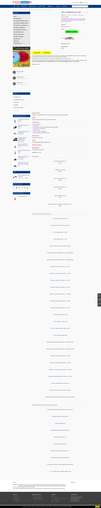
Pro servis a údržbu (18, 36)
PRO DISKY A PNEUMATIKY (19, 27)
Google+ (74, 15)
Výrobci (15, 93)
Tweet (64, 15)
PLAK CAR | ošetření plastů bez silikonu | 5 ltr (60, 383)
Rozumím (97, 506)
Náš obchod (16, 498)
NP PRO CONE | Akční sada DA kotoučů (23, 176)
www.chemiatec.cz (56, 500)
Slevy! (15, 16)
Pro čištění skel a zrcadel (20, 29)
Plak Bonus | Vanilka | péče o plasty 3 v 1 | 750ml (60, 287)
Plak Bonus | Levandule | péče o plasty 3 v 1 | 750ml (60, 273)
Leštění (78, 500)
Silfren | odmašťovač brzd (60, 423)
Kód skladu (63, 17)
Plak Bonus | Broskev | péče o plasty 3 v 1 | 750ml (60, 300)
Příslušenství (17, 38)
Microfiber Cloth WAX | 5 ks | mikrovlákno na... (23, 132)
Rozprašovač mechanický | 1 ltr (60, 161)
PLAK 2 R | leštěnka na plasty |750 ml (24, 151)
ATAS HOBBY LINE (17, 97)
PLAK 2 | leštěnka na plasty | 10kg (60, 321)
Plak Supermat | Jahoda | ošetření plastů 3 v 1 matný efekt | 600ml (60, 259)
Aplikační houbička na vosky (60, 195)
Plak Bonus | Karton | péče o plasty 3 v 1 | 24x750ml (60, 294)
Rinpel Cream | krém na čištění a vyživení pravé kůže (60, 390)
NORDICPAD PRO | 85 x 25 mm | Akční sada (23, 157)
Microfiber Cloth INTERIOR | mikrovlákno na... (60, 450)
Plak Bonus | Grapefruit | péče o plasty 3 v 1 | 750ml (60, 362)
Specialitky (16, 41)
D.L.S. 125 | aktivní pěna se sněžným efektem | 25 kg (60, 471)
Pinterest (80, 15)
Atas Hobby (73, 500)
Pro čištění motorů (18, 32)
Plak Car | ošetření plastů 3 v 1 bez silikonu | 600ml (60, 245)
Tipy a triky (41, 6)
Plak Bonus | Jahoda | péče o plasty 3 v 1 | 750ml (60, 280)
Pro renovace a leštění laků (21, 25)
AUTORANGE (16, 102)
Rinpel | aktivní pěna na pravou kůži (60, 218)
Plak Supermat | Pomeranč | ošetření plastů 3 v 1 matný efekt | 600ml (60, 348)
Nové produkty (17, 18)
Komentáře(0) (46, 52)
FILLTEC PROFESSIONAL (18, 107)
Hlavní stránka (15, 9)
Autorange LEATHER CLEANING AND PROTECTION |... (22, 139)
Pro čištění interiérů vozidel (23, 9)
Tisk (63, 48)
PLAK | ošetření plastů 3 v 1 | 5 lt (60, 239)
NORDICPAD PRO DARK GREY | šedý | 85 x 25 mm (23, 163)
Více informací (37, 52)
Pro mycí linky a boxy (19, 34)
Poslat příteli (65, 46)
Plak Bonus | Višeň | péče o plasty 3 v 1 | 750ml (60, 307)
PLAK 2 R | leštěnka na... (23, 196)
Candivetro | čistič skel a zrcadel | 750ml (60, 416)
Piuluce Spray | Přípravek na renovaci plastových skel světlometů (60, 464)
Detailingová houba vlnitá (60, 169)
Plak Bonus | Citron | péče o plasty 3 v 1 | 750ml (60, 266)
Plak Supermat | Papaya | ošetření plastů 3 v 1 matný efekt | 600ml (60, 342)
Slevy (14, 172)
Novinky (24, 6)
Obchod (50, 6)
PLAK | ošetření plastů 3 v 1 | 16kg (60, 232)
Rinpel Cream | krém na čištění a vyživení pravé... (23, 145)
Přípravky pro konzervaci (33, 9)
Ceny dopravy (16, 500)
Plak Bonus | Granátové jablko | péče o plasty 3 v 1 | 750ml (60, 376)
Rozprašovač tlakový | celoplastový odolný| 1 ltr (60, 430)
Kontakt (64, 6)
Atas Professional (79, 497)
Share (69, 15)
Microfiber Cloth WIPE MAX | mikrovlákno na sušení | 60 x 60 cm (60, 409)
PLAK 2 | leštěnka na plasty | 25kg (60, 314)
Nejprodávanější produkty (19, 115)
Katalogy (32, 6)
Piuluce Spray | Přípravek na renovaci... (23, 120)
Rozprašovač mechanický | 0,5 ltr (60, 187)
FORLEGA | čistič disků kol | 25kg (60, 443)
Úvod (18, 6)
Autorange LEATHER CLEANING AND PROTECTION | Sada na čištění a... (60, 397)
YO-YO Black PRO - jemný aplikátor (23, 126)
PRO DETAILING (18, 43)
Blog (58, 6)
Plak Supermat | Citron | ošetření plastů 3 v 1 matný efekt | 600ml (60, 252)
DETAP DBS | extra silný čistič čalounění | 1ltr (60, 457)
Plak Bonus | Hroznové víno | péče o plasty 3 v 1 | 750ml (60, 369)
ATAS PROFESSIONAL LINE (19, 99)
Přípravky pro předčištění (37, 498)
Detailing (72, 497)
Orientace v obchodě (17, 499)
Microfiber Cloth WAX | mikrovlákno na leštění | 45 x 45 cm (60, 204)
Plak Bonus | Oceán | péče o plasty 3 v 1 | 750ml (60, 355)
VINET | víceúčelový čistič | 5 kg (60, 178)
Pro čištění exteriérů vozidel (21, 23)
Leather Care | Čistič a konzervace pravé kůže (60, 225)
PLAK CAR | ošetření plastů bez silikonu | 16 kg (60, 328)
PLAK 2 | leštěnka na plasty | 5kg (60, 335)
